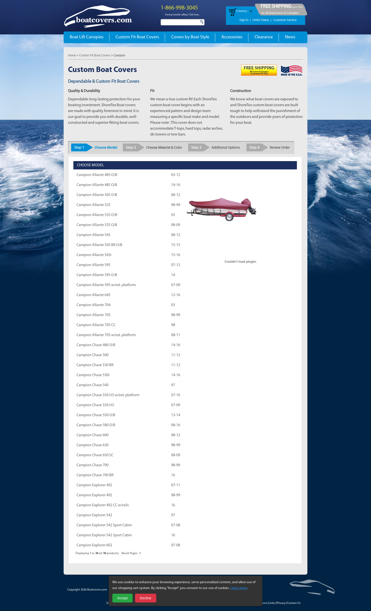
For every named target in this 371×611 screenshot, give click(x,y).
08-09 (175, 225)
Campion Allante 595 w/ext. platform (106, 285)
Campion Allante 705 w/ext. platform (106, 335)
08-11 (175, 335)
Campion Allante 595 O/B (97, 275)
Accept (122, 598)
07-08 (175, 525)
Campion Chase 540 (92, 385)
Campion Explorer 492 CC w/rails (103, 505)
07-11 (175, 485)
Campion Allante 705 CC (96, 325)
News (290, 37)
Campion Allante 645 (93, 295)
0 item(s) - (242, 11)
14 (173, 275)
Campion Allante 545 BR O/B (99, 245)
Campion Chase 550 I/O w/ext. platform (108, 395)
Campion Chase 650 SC (95, 455)
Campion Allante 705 (93, 315)
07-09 (175, 285)
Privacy (281, 603)
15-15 (175, 245)
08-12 (175, 195)
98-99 (175, 205)
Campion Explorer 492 (94, 485)
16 (173, 475)
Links (272, 603)
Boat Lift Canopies (86, 37)
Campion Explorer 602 (94, 545)
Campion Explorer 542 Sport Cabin (104, 525)
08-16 (175, 425)
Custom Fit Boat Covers (137, 37)
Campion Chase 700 (92, 465)
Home (72, 55)
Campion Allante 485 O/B (97, 175)
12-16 (175, 295)
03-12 (175, 175)
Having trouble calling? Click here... (182, 14)
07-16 (175, 395)
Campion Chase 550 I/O (95, 405)
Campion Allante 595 (93, 265)
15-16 (175, 255)
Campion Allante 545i (94, 255)
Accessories (231, 37)
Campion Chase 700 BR (95, 475)
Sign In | (245, 20)
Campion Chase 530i (93, 375)
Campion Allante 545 (93, 235)
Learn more (238, 588)
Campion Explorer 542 (94, 515)
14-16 (175, 185)
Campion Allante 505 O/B (97, 195)
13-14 (175, 415)
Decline (145, 598)
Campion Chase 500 (92, 355)
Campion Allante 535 (93, 205)
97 (173, 385)
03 (173, 215)
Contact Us (294, 603)
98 (173, 325)
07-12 (175, 265)
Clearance (263, 37)
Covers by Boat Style (190, 37)
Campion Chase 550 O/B (96, 415)
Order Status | (262, 20)
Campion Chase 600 (92, 435)
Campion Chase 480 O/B (96, 345)
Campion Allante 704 (93, 305)
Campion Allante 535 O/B (97, 215)
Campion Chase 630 (92, 445)
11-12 (175, 355)
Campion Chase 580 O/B (96, 425)
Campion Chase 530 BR (95, 365)
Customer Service (285, 20)
